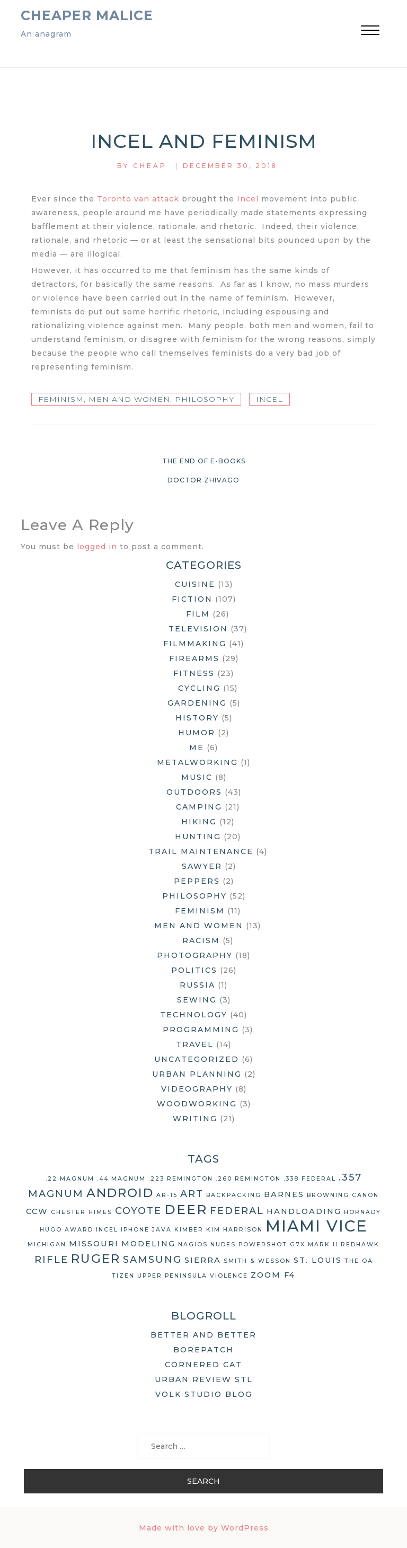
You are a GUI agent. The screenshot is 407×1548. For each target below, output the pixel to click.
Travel (195, 1044)
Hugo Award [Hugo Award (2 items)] (66, 1229)
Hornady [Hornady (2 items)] (362, 1212)
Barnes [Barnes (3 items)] (284, 1194)
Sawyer (202, 866)
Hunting (198, 836)
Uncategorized (196, 1059)
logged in (97, 546)
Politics (194, 970)
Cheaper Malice (87, 15)
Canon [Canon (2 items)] (365, 1195)
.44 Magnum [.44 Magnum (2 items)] (121, 1178)
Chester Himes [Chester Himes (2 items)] (81, 1212)
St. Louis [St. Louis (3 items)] (318, 1260)
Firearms (194, 658)
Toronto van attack (138, 199)
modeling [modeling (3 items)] (148, 1243)
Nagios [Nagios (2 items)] (193, 1244)
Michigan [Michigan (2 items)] (47, 1244)
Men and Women (129, 399)
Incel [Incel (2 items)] (107, 1229)
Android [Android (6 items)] (120, 1192)
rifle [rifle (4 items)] (51, 1259)
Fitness (194, 673)
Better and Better (203, 1335)
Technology (193, 1014)
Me (196, 747)
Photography (195, 955)
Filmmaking (194, 643)
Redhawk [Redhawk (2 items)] (360, 1244)
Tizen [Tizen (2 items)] (123, 1275)
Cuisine (195, 584)
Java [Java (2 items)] (162, 1229)
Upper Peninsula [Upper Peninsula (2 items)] (172, 1275)
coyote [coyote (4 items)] (138, 1211)
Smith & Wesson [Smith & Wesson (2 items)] (257, 1260)
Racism (201, 940)
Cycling (199, 688)
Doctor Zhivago (203, 480)
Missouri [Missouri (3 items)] (94, 1243)
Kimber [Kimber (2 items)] (189, 1229)
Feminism (61, 399)
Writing (195, 1118)
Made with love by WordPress (204, 1528)
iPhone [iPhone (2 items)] (135, 1229)
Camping (199, 807)
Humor (196, 732)
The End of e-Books (203, 461)
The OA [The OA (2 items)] (358, 1260)
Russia (197, 985)
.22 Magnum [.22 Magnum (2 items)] (70, 1178)
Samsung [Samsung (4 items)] (152, 1259)
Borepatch (203, 1349)
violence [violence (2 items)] (229, 1275)
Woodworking (197, 1104)
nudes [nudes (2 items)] (223, 1244)
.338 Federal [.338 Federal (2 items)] (310, 1178)
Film (198, 614)
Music (197, 777)
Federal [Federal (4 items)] (237, 1211)
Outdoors (194, 792)
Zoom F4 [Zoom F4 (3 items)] (273, 1275)
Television (198, 629)
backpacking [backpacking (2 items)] (233, 1195)
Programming (201, 1029)
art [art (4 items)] (192, 1194)
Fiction (192, 599)
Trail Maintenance (200, 851)
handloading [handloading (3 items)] (304, 1211)
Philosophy (204, 399)
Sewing (197, 1000)
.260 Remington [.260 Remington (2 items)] (248, 1178)
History (197, 718)
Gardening (197, 703)
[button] (370, 31)
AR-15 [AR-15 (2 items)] (167, 1195)
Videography (197, 1089)
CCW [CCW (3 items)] (37, 1211)
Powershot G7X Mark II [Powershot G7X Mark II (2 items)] (288, 1244)
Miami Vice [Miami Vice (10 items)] (317, 1226)
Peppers (197, 881)
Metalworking (197, 762)
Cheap (150, 166)
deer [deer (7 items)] (185, 1209)
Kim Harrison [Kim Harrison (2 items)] (234, 1229)
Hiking (199, 821)
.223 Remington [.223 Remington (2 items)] (180, 1178)
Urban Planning (197, 1074)
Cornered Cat (203, 1364)
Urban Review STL (204, 1379)
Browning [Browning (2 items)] (328, 1195)
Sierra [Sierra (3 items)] (202, 1260)
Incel (248, 199)
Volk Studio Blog (203, 1394)
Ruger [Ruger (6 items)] (95, 1258)
